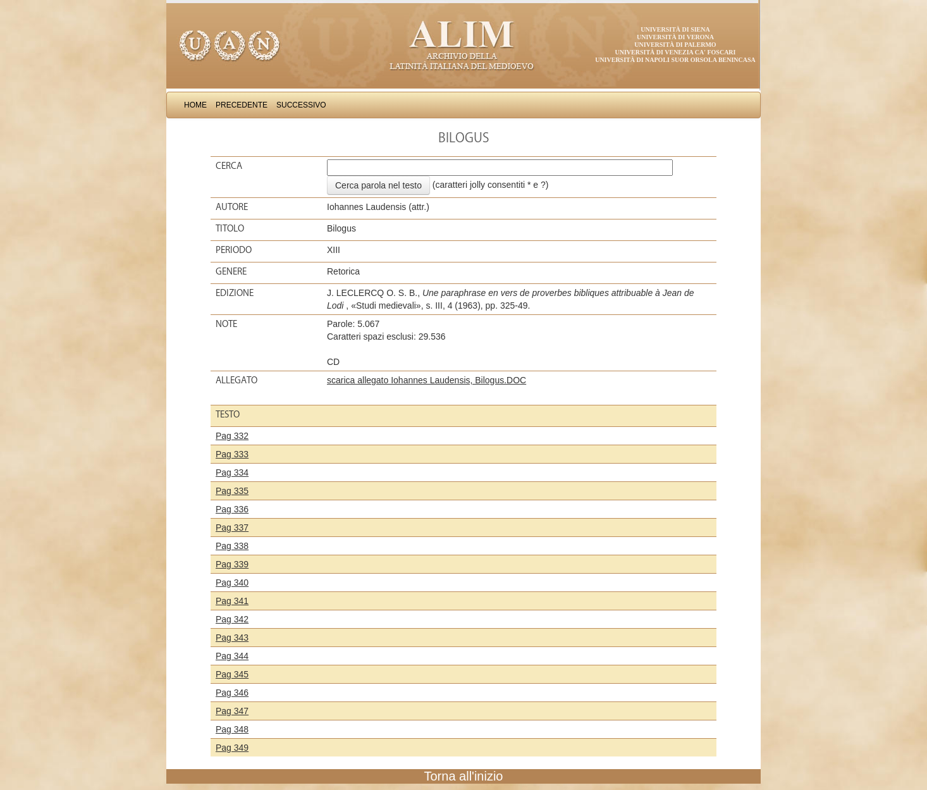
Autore (232, 206)
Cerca (229, 165)
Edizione (235, 292)
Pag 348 (232, 729)
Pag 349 (232, 748)
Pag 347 (232, 711)
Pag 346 (232, 693)
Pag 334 (232, 472)
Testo (228, 414)
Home (195, 105)
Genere (231, 271)
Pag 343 (232, 638)
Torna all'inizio (463, 776)
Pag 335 (232, 491)
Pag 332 (232, 436)
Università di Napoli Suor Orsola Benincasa (675, 59)
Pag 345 (232, 674)
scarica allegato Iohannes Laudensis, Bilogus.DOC (426, 380)
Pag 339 (232, 564)
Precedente (241, 105)
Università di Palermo (675, 44)
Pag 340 (232, 582)
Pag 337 (232, 527)
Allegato (236, 380)
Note (226, 323)
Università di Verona (675, 37)
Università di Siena (675, 29)
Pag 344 (232, 656)
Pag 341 (232, 601)
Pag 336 (232, 509)
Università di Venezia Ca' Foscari (675, 52)
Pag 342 (232, 619)
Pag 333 (232, 454)
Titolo (230, 228)
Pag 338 (232, 546)
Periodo (234, 249)
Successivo (301, 105)
